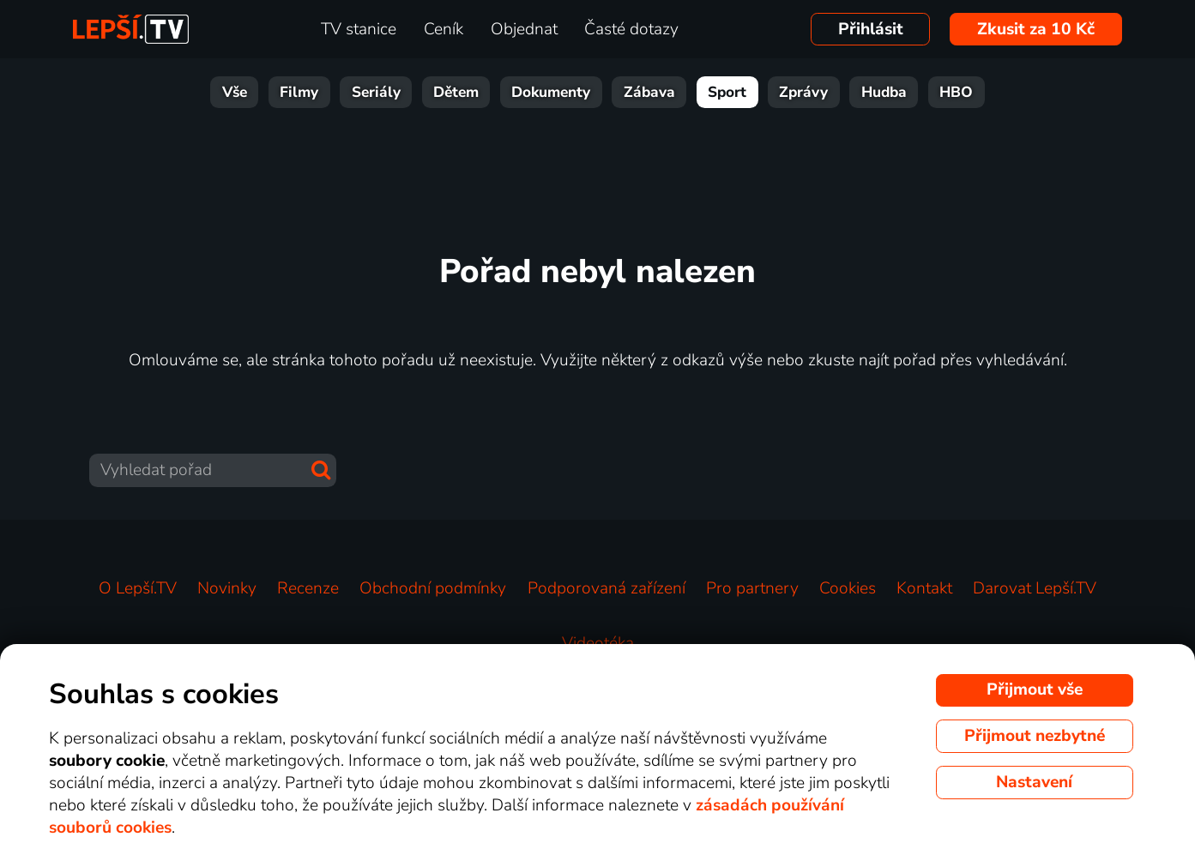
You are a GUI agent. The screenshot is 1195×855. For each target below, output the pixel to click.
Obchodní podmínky (432, 588)
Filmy (299, 92)
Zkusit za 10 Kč (1036, 29)
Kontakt (924, 588)
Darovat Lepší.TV (1034, 588)
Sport (727, 92)
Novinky (227, 588)
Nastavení (1034, 782)
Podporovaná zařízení (606, 588)
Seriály (376, 92)
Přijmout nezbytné (1034, 736)
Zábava (649, 92)
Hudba (884, 92)
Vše (234, 92)
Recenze (308, 588)
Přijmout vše (1035, 689)
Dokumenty (550, 92)
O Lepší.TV (138, 588)
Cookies (847, 588)
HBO (956, 92)
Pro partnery (752, 588)
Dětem (456, 92)
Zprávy (803, 92)
